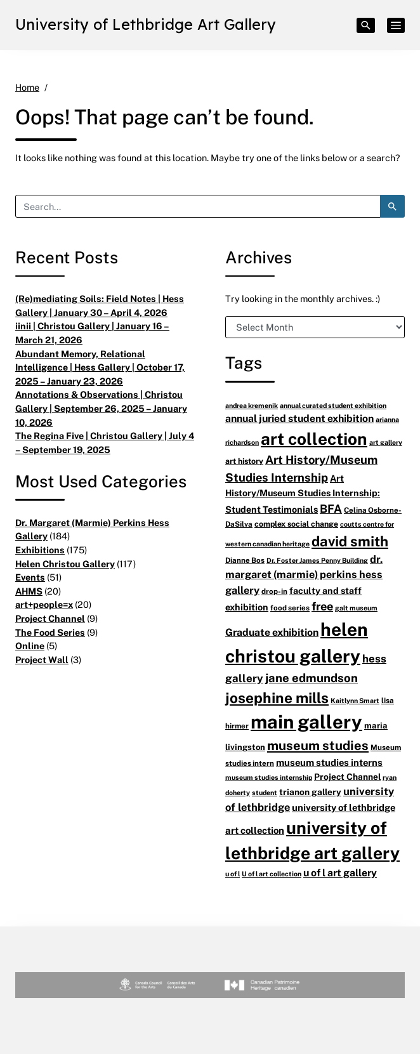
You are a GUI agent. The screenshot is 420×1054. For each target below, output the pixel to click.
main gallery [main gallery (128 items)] (306, 721)
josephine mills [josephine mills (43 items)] (277, 697)
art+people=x (44, 604)
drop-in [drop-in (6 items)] (274, 591)
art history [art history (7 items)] (244, 461)
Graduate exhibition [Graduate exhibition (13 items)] (271, 632)
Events (30, 577)
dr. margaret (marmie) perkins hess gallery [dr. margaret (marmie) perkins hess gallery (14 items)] (304, 574)
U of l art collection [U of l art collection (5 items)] (271, 873)
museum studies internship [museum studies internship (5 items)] (268, 777)
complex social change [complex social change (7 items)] (296, 524)
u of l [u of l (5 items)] (232, 873)
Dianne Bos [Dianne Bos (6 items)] (245, 560)
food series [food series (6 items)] (290, 607)
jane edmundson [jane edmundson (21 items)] (311, 677)
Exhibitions (40, 549)
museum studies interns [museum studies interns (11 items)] (329, 762)
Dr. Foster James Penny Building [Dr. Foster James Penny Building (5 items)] (317, 560)
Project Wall (42, 659)
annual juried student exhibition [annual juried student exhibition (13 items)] (299, 418)
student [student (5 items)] (264, 792)
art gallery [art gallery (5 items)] (385, 442)
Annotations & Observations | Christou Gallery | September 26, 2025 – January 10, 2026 (101, 408)
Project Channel (50, 618)
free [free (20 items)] (322, 606)
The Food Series (50, 632)
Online (29, 645)
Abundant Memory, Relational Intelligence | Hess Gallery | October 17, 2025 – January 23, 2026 (100, 367)
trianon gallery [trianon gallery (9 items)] (310, 791)
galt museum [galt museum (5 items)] (356, 607)
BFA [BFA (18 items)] (331, 508)
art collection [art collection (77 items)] (314, 438)
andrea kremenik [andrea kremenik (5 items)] (251, 405)
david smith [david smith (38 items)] (350, 541)
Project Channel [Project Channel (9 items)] (347, 776)
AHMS (29, 591)
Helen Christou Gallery (65, 563)
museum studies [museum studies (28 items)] (318, 745)
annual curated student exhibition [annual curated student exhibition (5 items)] (333, 405)
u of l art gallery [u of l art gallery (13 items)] (340, 872)
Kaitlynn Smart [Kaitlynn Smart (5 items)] (355, 700)
